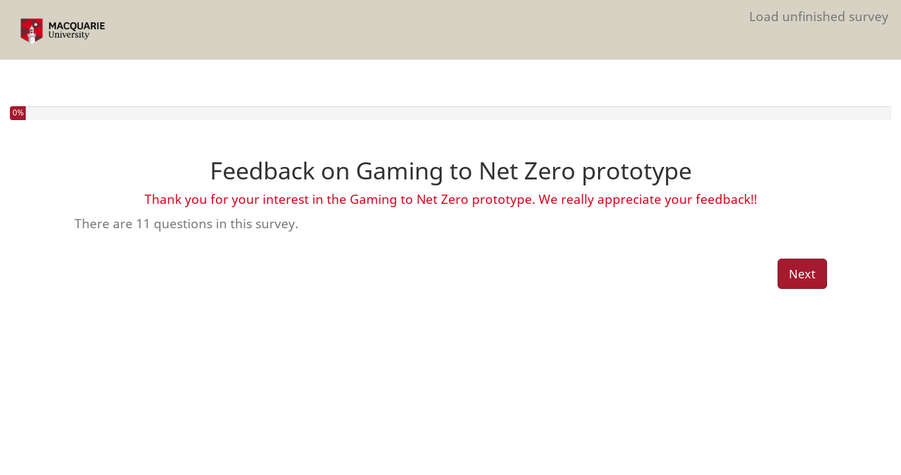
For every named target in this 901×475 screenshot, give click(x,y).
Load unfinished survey (818, 16)
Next (802, 274)
